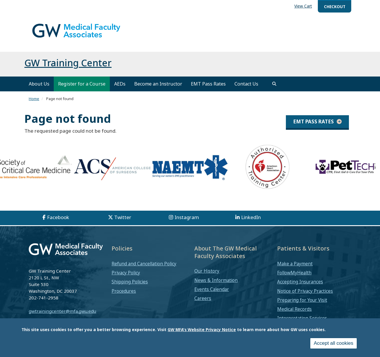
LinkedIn (251, 222)
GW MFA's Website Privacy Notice (202, 329)
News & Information (216, 285)
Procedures (124, 296)
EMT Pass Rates (208, 89)
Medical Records (294, 314)
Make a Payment (295, 268)
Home (34, 103)
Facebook (58, 222)
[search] (274, 88)
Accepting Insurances (300, 287)
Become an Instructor (158, 89)
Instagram (187, 222)
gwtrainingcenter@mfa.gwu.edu (62, 316)
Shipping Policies (130, 287)
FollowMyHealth (294, 277)
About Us (39, 89)
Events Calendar (211, 294)
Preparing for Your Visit (302, 305)
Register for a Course (81, 89)
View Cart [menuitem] (303, 6)
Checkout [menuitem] (334, 6)
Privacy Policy (126, 277)
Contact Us (246, 89)
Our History (206, 276)
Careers (202, 303)
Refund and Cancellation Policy (144, 268)
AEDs (120, 89)
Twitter (122, 222)
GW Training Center (68, 67)
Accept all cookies (333, 343)
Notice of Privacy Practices (305, 296)
